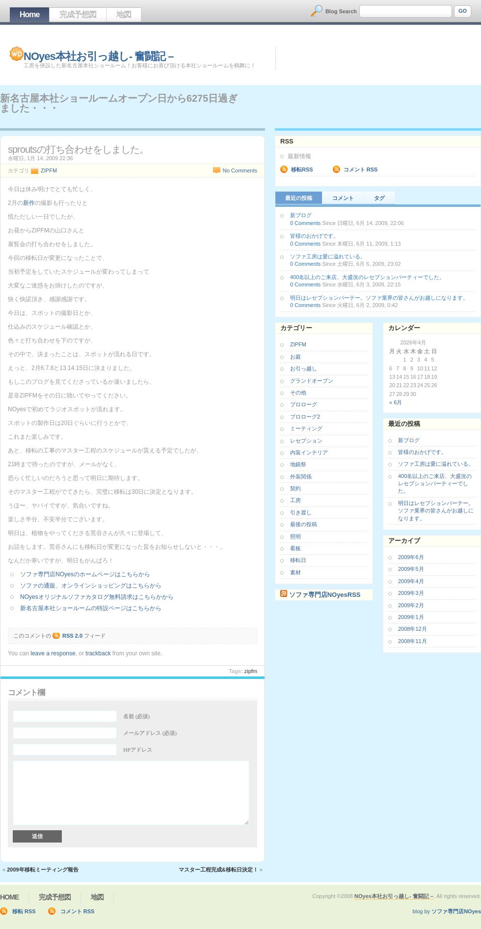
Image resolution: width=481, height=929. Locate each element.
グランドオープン (311, 381)
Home (29, 14)
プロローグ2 (305, 417)
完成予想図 (77, 14)
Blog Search (341, 11)
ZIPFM (49, 170)
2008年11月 (412, 641)
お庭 (295, 357)
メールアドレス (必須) (150, 733)
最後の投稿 (303, 524)
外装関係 (301, 476)
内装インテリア (309, 452)
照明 (295, 536)
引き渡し (301, 512)
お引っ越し (303, 368)
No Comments (240, 170)
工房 (295, 500)
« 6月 (395, 402)
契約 (295, 488)
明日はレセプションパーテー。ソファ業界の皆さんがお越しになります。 (379, 298)
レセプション (306, 441)
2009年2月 (411, 605)
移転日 (298, 560)
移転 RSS (24, 911)
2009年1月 (411, 617)
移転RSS (302, 169)
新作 (29, 202)
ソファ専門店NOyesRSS (325, 594)
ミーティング (306, 428)
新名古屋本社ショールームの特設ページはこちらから (90, 608)
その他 (298, 392)
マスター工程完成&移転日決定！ (218, 870)
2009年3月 (411, 593)
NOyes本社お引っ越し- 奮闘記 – (99, 56)
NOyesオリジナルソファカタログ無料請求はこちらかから (97, 596)
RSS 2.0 (72, 636)
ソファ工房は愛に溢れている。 (328, 256)
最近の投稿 (298, 198)
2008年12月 (412, 629)
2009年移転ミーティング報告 (42, 870)
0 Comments (305, 223)
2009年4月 (411, 581)
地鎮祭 (298, 464)
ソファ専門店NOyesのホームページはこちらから (85, 574)
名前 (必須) (136, 716)
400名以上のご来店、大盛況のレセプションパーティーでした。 (367, 277)
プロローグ (303, 404)
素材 (295, 572)
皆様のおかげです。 (314, 236)
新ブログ (301, 215)
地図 (123, 14)
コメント (343, 198)
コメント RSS (361, 169)
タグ (379, 198)
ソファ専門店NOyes (456, 911)
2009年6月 (411, 557)
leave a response (52, 653)
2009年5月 (411, 569)
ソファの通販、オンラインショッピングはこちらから (90, 585)
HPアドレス (137, 750)
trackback (97, 653)
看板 (295, 548)
